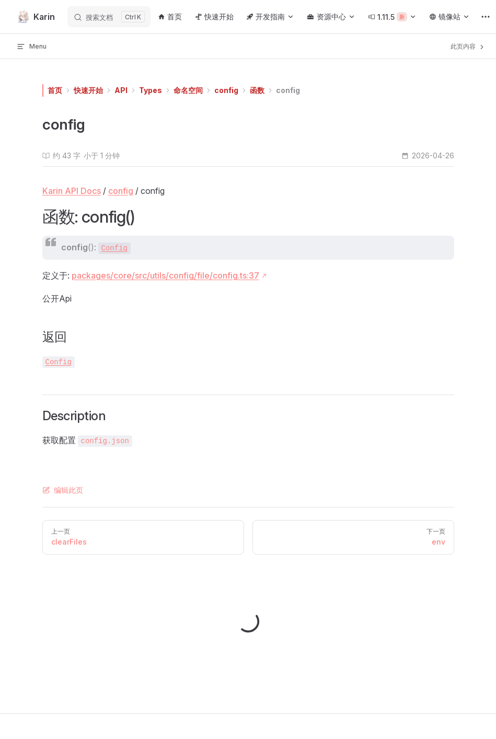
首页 (55, 90)
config (226, 90)
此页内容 (468, 46)
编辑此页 (62, 490)
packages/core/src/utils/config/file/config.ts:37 (165, 275)
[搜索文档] (109, 16)
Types (150, 90)
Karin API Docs (71, 191)
